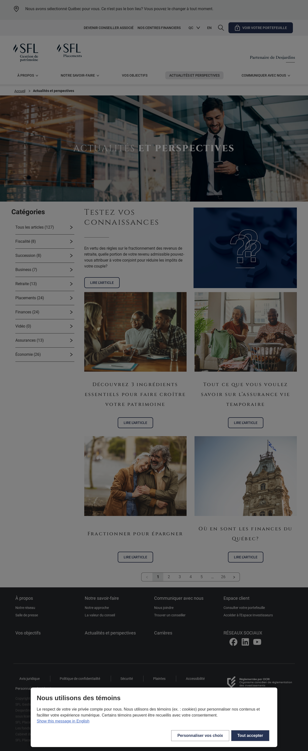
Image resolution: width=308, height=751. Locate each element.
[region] (154, 717)
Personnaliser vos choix (200, 735)
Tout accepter (250, 735)
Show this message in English (63, 721)
